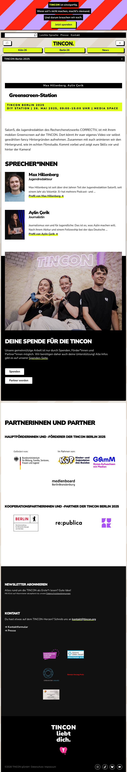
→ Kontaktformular (16, 627)
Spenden (14, 371)
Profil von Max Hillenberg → (46, 196)
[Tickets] (7, 43)
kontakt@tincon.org (84, 619)
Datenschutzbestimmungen (58, 593)
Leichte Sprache (49, 35)
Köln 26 (22, 50)
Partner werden (18, 380)
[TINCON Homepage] (63, 44)
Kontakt (75, 35)
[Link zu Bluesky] (112, 767)
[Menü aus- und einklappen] (120, 43)
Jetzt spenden (63, 24)
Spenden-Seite (38, 358)
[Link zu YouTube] (119, 767)
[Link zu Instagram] (97, 767)
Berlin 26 (65, 50)
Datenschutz (37, 766)
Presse (64, 35)
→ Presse (10, 630)
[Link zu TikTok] (105, 767)
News (105, 50)
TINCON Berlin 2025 (17, 59)
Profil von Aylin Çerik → (43, 234)
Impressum (50, 766)
